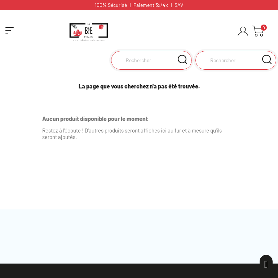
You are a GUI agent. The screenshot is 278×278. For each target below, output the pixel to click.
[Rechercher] (235, 60)
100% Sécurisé (111, 5)
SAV (179, 5)
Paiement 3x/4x (150, 5)
